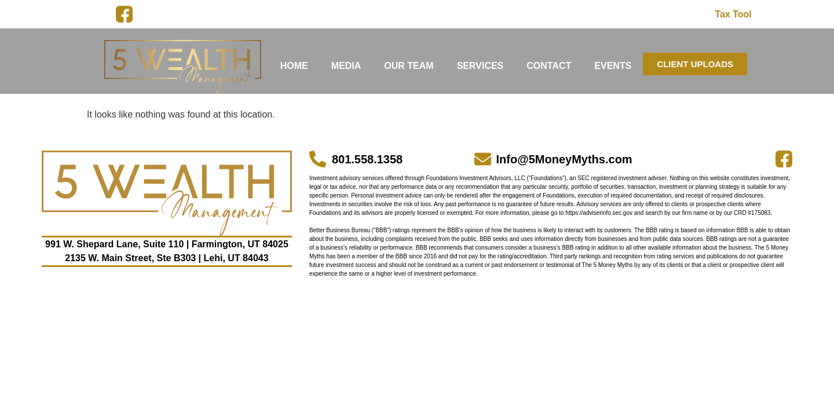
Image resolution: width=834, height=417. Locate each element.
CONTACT (548, 66)
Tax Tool (733, 14)
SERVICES (480, 66)
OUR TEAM (408, 66)
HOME (294, 66)
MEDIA (346, 66)
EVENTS (612, 66)
